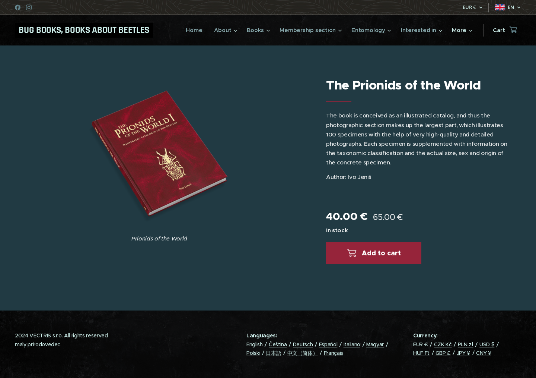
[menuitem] (191, 30)
